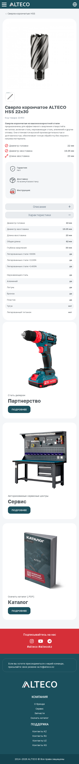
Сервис (40, 708)
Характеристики (39, 215)
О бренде (39, 704)
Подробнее (19, 409)
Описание (39, 206)
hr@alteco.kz (47, 667)
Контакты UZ (40, 740)
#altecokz (45, 646)
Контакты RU (39, 736)
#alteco (32, 646)
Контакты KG (39, 745)
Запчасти (40, 713)
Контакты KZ (39, 731)
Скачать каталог (40, 718)
